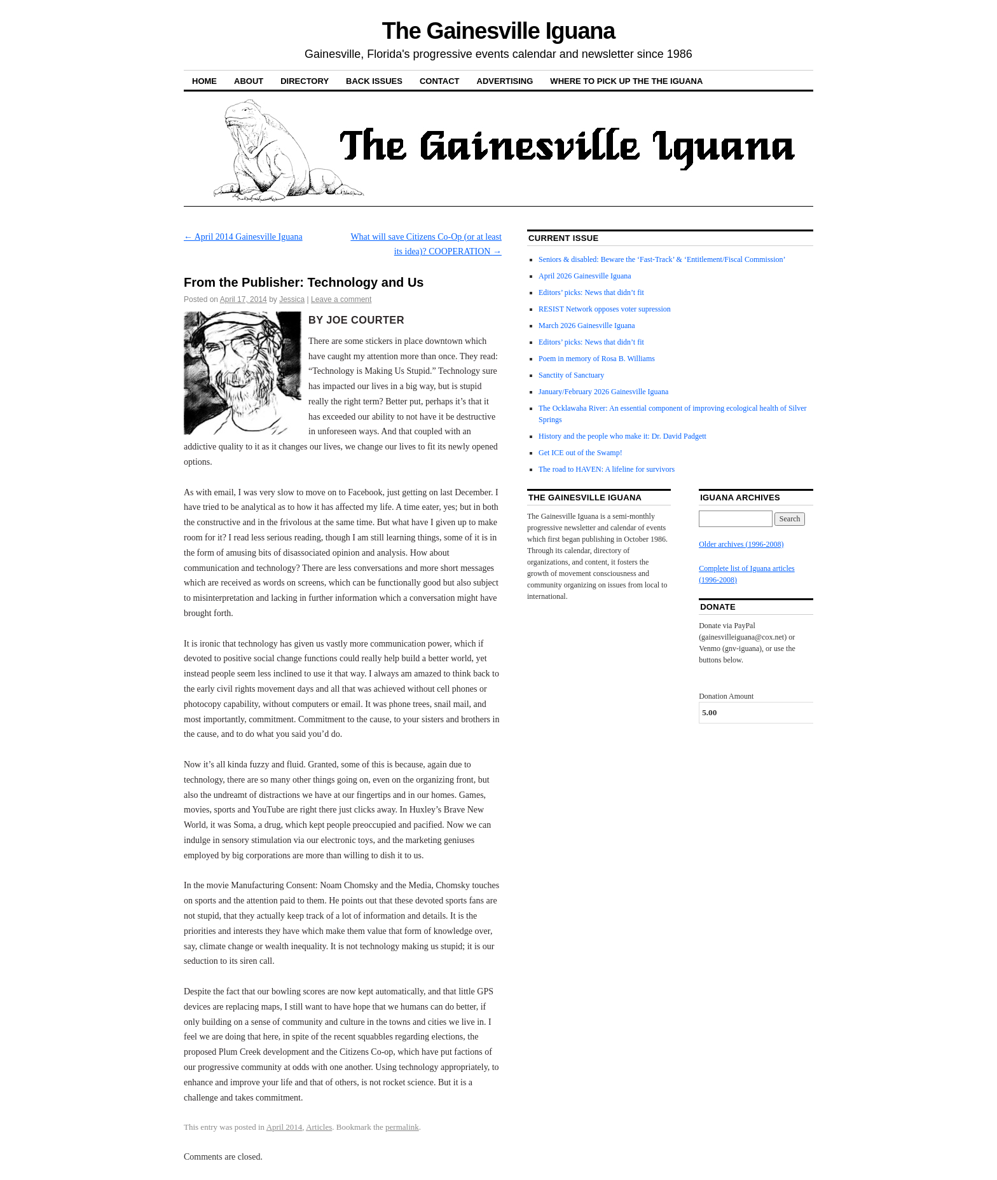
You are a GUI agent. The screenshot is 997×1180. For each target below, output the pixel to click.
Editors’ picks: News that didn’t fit (591, 292)
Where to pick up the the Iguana (626, 81)
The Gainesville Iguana (498, 31)
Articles (319, 1127)
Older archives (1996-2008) (741, 544)
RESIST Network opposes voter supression (605, 309)
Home (204, 81)
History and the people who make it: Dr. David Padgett (622, 436)
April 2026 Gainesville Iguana (585, 275)
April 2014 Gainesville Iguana (243, 237)
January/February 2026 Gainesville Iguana (603, 391)
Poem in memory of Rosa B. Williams (597, 358)
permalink (402, 1127)
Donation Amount (726, 696)
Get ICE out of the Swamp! (580, 452)
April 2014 (284, 1127)
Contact (440, 81)
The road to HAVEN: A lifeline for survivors (607, 469)
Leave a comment (341, 299)
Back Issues (374, 81)
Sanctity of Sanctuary (571, 375)
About (248, 81)
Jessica (292, 299)
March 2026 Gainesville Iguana (587, 325)
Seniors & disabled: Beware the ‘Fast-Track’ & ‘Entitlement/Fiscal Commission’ (662, 259)
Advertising (505, 81)
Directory (304, 81)
